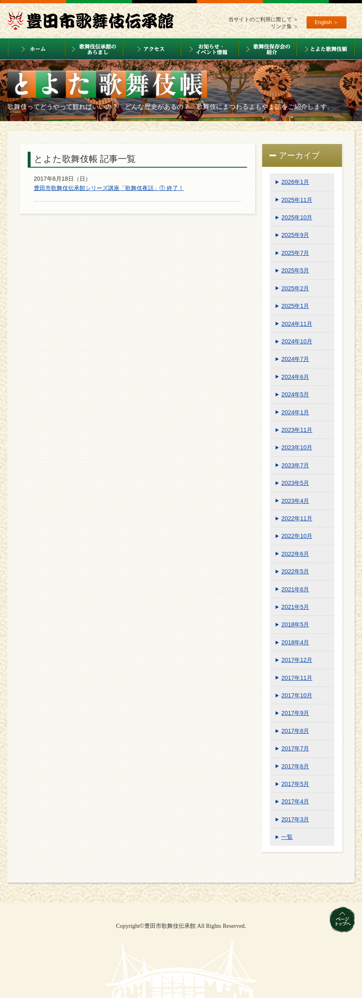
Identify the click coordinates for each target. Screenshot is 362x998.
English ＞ (327, 22)
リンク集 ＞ (285, 26)
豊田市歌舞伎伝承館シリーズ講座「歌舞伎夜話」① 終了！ (109, 188)
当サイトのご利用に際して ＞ (263, 19)
